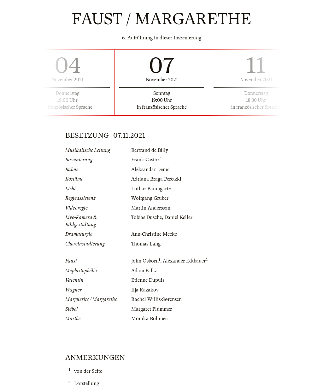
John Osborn (145, 261)
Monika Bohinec (149, 318)
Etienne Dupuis (147, 280)
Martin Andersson (150, 208)
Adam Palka (144, 271)
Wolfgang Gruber (149, 198)
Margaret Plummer (151, 309)
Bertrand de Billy (149, 150)
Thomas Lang (146, 244)
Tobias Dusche (146, 217)
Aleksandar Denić (150, 169)
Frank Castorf (146, 160)
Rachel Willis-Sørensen (156, 299)
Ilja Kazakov (145, 290)
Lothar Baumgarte (151, 189)
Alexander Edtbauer (184, 261)
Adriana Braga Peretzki (156, 179)
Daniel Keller (178, 217)
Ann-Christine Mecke (154, 234)
